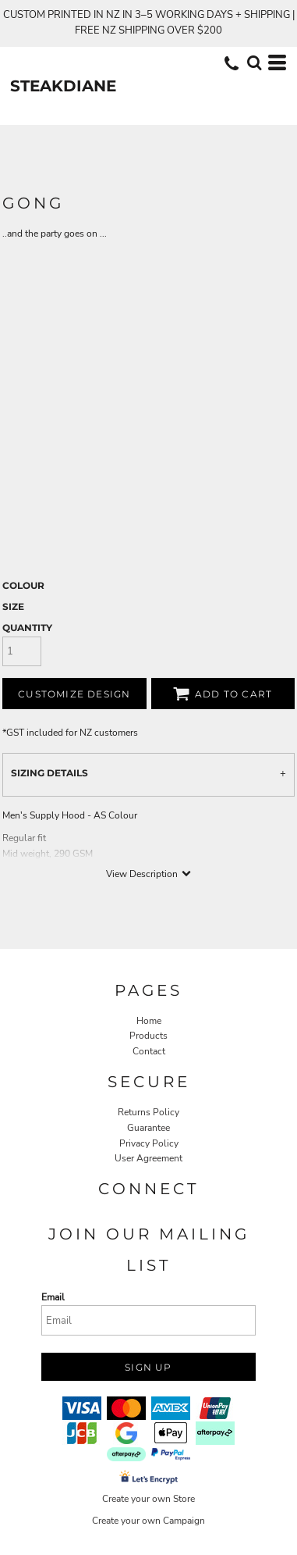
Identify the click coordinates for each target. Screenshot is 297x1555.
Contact (149, 1051)
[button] (254, 62)
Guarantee (148, 1128)
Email (53, 1297)
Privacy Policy (149, 1143)
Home (148, 1021)
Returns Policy (148, 1112)
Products (148, 1035)
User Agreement (148, 1158)
